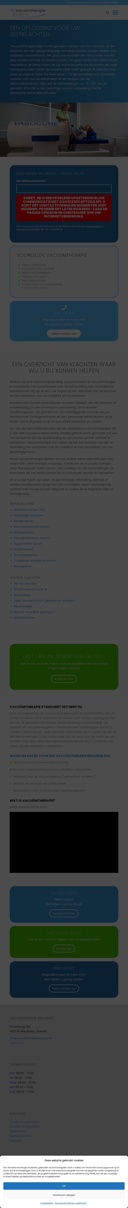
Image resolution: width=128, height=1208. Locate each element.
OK (64, 1185)
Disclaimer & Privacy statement (70, 1203)
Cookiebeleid (46, 1203)
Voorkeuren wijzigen (64, 1195)
